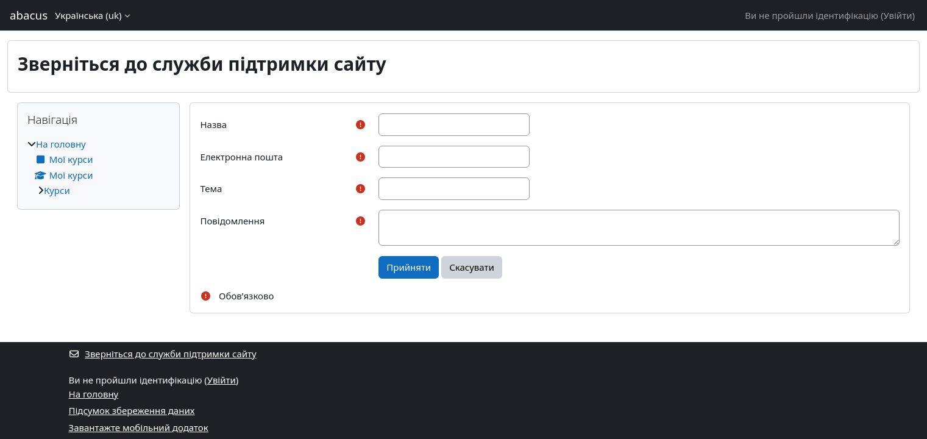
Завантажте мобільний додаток (138, 427)
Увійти (897, 15)
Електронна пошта (241, 157)
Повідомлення (232, 221)
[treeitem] (98, 167)
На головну (61, 144)
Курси (57, 190)
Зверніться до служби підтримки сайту (163, 354)
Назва (213, 124)
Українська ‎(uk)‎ (88, 15)
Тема (211, 188)
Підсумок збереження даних (132, 410)
